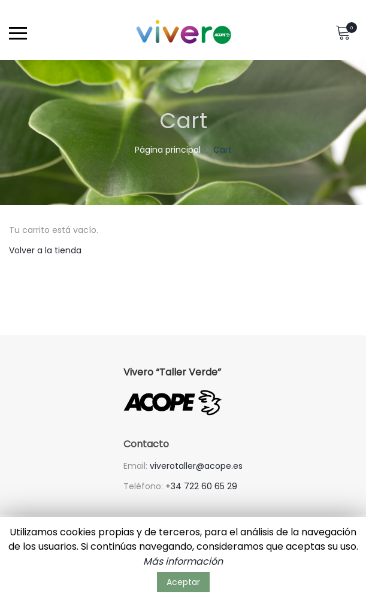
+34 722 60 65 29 (201, 486)
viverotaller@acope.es (196, 466)
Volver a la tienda (45, 250)
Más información (183, 561)
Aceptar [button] (183, 582)
